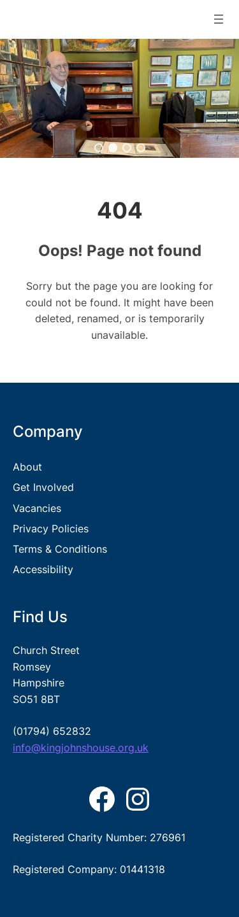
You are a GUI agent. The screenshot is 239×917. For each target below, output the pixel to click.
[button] (98, 147)
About (27, 466)
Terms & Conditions (60, 549)
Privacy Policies (51, 528)
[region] (119, 99)
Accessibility (43, 569)
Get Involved (43, 487)
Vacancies (37, 508)
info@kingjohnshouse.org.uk (80, 747)
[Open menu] (218, 19)
